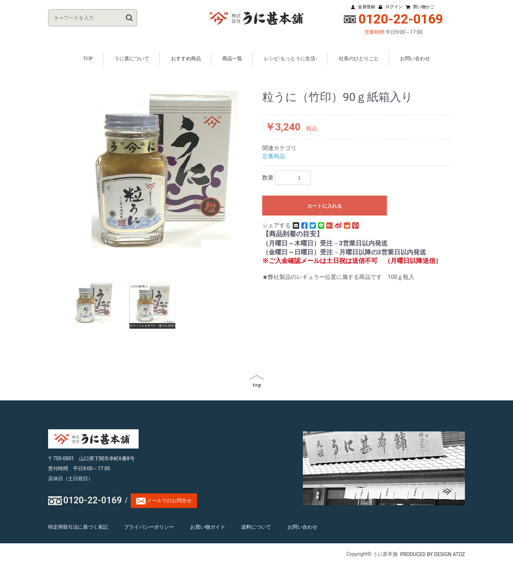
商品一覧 (232, 58)
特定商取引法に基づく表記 (78, 527)
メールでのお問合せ (164, 501)
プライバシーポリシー (149, 527)
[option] (159, 169)
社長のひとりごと (359, 58)
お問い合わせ (415, 58)
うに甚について (131, 58)
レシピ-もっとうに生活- (290, 58)
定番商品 (273, 156)
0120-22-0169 (92, 500)
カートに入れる (324, 206)
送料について (256, 527)
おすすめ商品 (186, 58)
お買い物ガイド (207, 527)
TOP (88, 58)
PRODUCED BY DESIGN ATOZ (432, 554)
